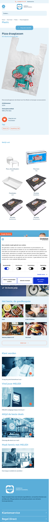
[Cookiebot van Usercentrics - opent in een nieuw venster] (41, 239)
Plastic (16, 19)
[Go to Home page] (24, 6)
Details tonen (41, 274)
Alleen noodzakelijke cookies (9, 280)
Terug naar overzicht (24, 27)
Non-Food (9, 19)
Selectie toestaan (25, 280)
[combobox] (24, 13)
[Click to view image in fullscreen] (24, 66)
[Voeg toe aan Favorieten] (9, 119)
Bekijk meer (24, 343)
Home (3, 19)
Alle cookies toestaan (40, 280)
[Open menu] (3, 7)
